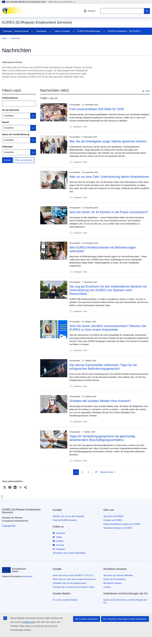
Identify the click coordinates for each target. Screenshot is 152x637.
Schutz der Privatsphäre (114, 579)
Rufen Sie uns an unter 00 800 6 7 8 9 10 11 (73, 575)
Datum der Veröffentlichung (15, 134)
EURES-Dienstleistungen (89, 31)
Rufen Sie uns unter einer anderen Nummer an (74, 579)
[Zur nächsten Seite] (108, 472)
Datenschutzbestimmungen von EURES (121, 524)
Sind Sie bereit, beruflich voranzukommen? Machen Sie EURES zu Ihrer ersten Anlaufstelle (107, 327)
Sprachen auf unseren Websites (118, 575)
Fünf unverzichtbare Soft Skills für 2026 (96, 109)
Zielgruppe (7, 147)
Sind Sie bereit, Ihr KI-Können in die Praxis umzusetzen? (108, 212)
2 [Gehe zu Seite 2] (82, 472)
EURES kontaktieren (117, 31)
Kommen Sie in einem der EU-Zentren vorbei (73, 587)
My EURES (134, 31)
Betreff (5, 122)
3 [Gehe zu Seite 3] (88, 472)
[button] (5, 487)
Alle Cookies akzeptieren (86, 619)
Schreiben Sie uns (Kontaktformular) (69, 583)
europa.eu (27, 576)
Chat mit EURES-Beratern (65, 520)
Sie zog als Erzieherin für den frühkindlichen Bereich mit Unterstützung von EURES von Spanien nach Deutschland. (108, 290)
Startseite (7, 31)
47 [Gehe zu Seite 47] (96, 472)
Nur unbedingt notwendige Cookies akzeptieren (125, 619)
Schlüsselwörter (10, 98)
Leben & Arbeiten (62, 31)
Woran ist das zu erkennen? (62, 2)
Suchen (7, 160)
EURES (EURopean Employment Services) (21, 511)
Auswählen (9, 116)
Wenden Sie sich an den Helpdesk (68, 516)
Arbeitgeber (41, 31)
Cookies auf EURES (112, 520)
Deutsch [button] (89, 11)
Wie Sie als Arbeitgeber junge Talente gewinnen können (107, 141)
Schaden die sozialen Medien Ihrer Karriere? (100, 401)
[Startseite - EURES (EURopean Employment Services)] (15, 10)
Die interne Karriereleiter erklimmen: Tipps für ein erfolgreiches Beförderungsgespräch (103, 366)
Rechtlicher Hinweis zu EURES (117, 528)
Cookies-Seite (28, 622)
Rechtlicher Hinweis (112, 583)
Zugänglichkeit (8, 526)
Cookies (107, 587)
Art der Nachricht (10, 110)
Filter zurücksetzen (24, 160)
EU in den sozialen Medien (65, 600)
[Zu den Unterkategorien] (32, 31)
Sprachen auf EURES (113, 516)
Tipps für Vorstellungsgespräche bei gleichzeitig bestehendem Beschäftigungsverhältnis (102, 438)
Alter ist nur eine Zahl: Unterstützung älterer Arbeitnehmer (109, 176)
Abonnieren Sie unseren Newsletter (69, 553)
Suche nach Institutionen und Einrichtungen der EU (125, 601)
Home (4, 38)
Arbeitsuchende (21, 31)
